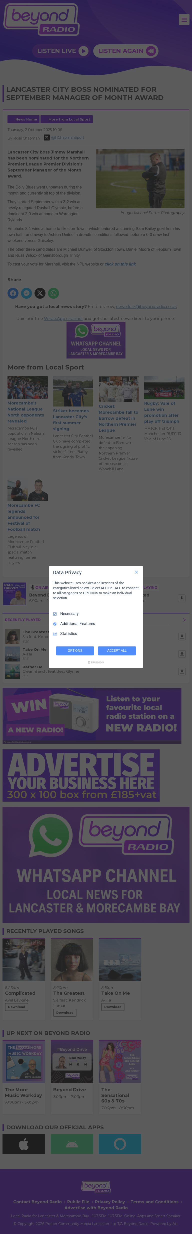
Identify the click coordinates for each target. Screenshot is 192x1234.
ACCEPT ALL (117, 651)
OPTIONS (75, 651)
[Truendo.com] (96, 662)
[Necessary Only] (136, 572)
